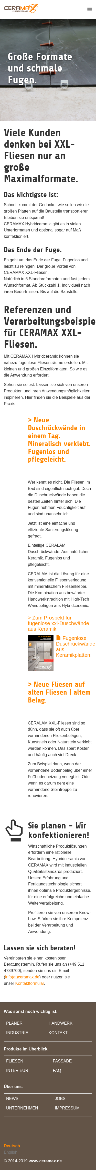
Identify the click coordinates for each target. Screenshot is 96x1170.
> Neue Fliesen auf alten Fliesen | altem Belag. (59, 692)
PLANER (14, 1023)
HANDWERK (60, 1023)
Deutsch (12, 1146)
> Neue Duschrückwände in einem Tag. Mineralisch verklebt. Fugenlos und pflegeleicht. (59, 439)
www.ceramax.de (45, 1161)
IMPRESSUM (67, 1108)
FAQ (57, 1070)
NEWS (12, 1098)
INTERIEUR (17, 1070)
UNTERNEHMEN (22, 1108)
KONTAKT (58, 1033)
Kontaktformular (29, 983)
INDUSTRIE (17, 1033)
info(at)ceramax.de (22, 977)
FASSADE (62, 1061)
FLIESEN (14, 1061)
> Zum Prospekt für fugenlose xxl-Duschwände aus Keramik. (58, 623)
